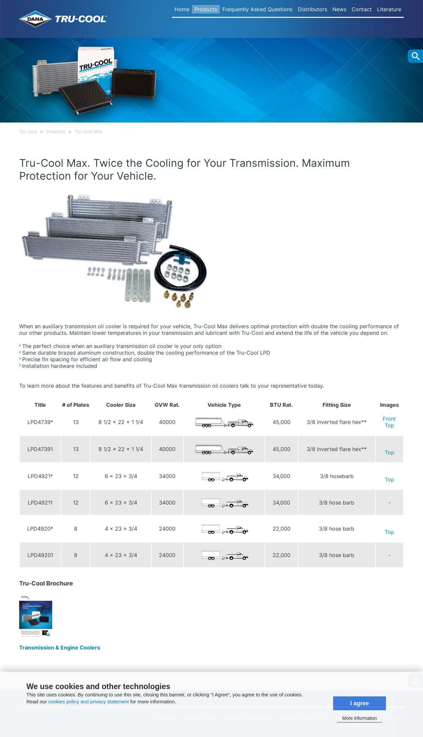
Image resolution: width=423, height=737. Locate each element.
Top (389, 425)
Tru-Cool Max (88, 131)
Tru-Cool (28, 131)
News (339, 9)
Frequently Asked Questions (257, 9)
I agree (359, 703)
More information (359, 718)
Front (389, 418)
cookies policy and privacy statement (88, 701)
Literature (389, 9)
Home (181, 9)
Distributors (312, 9)
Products (206, 9)
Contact (362, 9)
